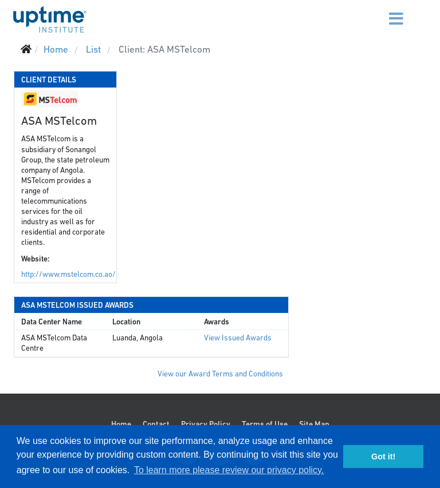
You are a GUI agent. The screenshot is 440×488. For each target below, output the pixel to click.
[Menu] (382, 11)
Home (121, 424)
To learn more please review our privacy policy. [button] (229, 470)
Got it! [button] (383, 456)
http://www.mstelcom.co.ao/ (68, 274)
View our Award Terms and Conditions (220, 374)
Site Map (314, 424)
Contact (156, 424)
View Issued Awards (238, 338)
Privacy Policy (205, 424)
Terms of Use (265, 424)
